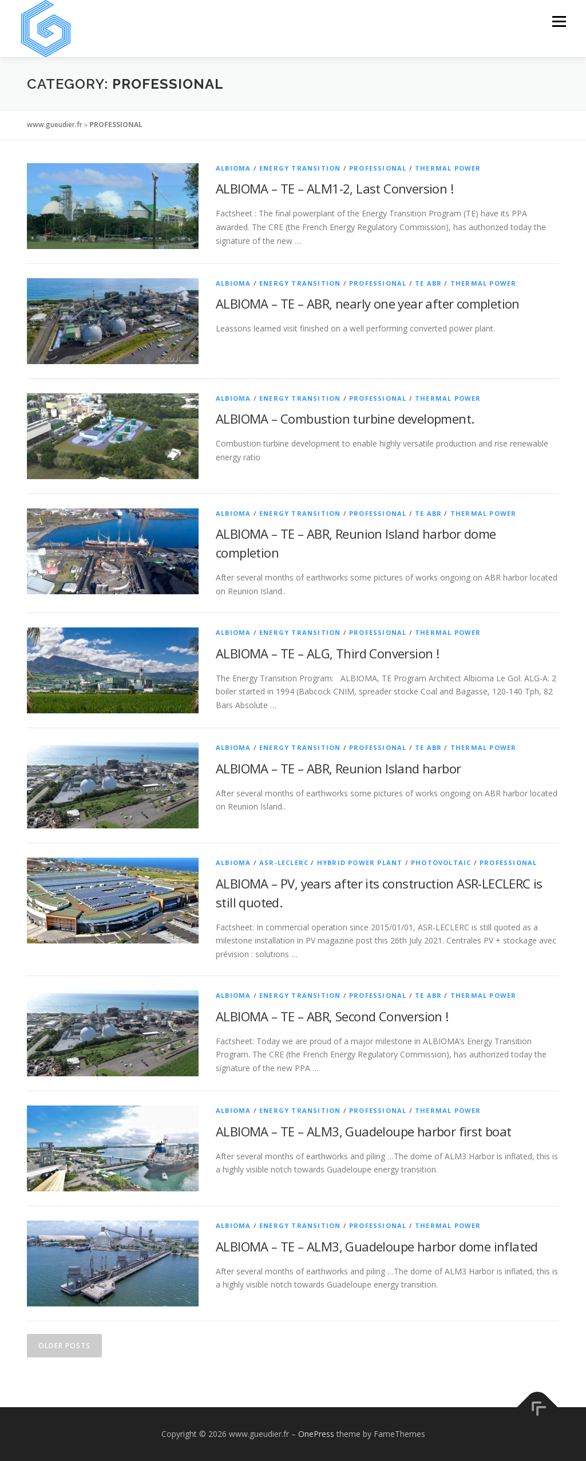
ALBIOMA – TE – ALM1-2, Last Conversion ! (334, 188)
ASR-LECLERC (283, 862)
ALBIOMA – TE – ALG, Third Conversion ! (327, 653)
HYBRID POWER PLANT (360, 862)
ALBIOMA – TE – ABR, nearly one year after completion (368, 303)
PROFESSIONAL (377, 168)
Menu (559, 21)
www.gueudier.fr (54, 124)
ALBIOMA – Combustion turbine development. (345, 418)
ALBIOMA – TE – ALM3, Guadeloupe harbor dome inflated (377, 1246)
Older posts (64, 1346)
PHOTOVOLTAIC (441, 862)
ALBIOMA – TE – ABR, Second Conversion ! (332, 1016)
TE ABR (428, 283)
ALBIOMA (233, 168)
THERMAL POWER (448, 168)
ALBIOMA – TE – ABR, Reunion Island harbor (338, 768)
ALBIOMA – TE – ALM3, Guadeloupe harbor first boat (364, 1131)
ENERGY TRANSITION (299, 168)
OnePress (316, 1433)
